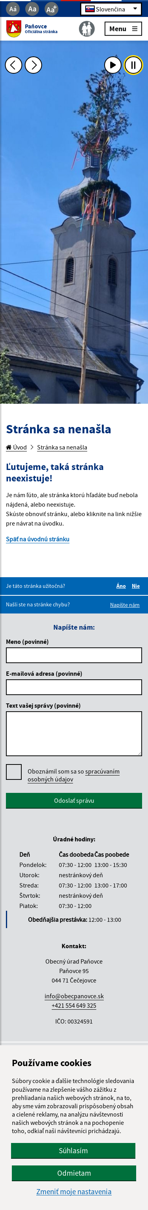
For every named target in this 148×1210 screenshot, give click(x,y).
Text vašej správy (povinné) (43, 705)
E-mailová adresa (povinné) (44, 673)
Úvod (16, 447)
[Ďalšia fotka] (33, 65)
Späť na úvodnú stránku (37, 539)
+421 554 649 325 (74, 1005)
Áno (122, 585)
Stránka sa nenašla (62, 447)
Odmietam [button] (74, 1173)
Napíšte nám (125, 604)
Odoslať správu (74, 800)
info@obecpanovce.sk (74, 996)
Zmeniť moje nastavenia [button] (74, 1191)
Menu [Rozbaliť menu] (123, 28)
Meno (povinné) (27, 641)
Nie (137, 585)
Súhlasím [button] (73, 1150)
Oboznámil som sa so (74, 775)
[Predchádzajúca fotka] (13, 65)
